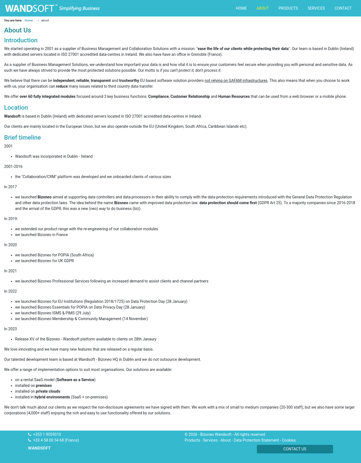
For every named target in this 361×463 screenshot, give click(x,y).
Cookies (289, 440)
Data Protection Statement (256, 440)
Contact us (295, 449)
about (263, 8)
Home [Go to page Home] (29, 20)
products (288, 8)
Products (192, 440)
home (241, 8)
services (316, 8)
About (226, 440)
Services (210, 440)
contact (343, 8)
